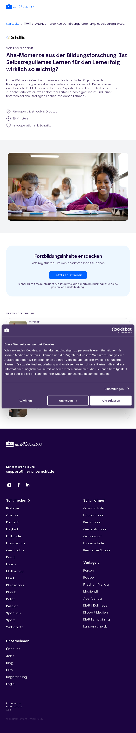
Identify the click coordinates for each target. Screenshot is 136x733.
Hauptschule (93, 515)
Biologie (12, 508)
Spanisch (13, 613)
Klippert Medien (95, 612)
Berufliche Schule (97, 550)
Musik (10, 578)
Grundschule (93, 508)
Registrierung (16, 677)
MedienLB (90, 591)
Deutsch (13, 522)
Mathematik (15, 571)
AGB (8, 709)
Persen (88, 570)
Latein (11, 564)
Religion (12, 606)
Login (10, 684)
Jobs (10, 656)
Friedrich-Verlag (96, 584)
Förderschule (93, 543)
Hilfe (9, 670)
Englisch (12, 529)
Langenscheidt (95, 626)
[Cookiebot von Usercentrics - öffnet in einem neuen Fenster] (115, 330)
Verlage (92, 562)
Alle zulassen (111, 400)
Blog (9, 663)
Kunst (10, 557)
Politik (10, 599)
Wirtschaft (14, 627)
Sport (10, 620)
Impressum (13, 703)
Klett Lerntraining (96, 619)
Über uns (13, 649)
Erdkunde (13, 536)
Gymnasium (92, 536)
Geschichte (15, 550)
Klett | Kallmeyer (96, 605)
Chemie (12, 515)
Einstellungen (114, 388)
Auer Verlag (92, 598)
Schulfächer (18, 500)
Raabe (88, 577)
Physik (11, 592)
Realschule (92, 522)
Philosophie (15, 585)
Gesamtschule (95, 529)
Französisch (15, 543)
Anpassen (68, 400)
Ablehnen (25, 400)
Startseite (13, 24)
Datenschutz (14, 706)
